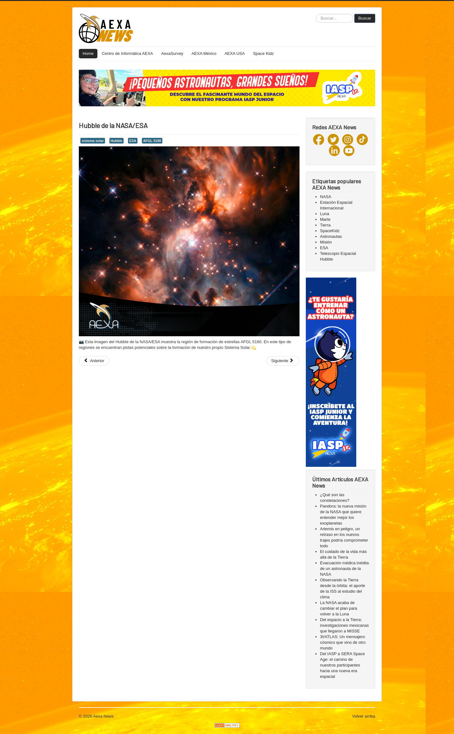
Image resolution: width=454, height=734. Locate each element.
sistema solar (93, 141)
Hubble (116, 141)
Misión (326, 242)
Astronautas (331, 236)
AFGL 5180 (152, 141)
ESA (133, 141)
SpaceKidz (330, 230)
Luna (324, 213)
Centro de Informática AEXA (127, 53)
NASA (325, 196)
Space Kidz (263, 53)
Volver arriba (363, 716)
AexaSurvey (172, 53)
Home (88, 53)
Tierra (325, 225)
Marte (325, 219)
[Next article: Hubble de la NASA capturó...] (283, 361)
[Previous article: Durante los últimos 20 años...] (94, 361)
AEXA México (203, 53)
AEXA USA (234, 53)
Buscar (364, 18)
